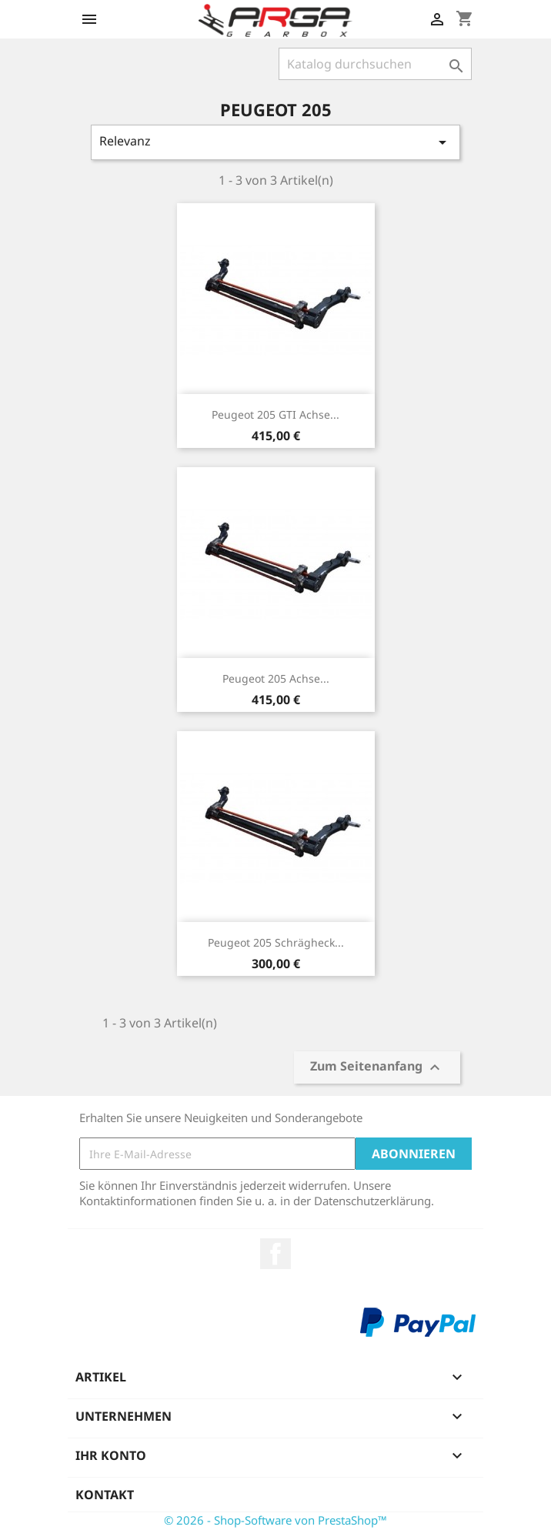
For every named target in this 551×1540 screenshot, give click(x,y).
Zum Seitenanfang (377, 1067)
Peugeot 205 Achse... (275, 678)
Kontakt (104, 1494)
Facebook (275, 1253)
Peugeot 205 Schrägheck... (276, 942)
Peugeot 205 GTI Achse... (275, 414)
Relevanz (275, 142)
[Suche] (375, 64)
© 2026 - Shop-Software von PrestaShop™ (275, 1520)
